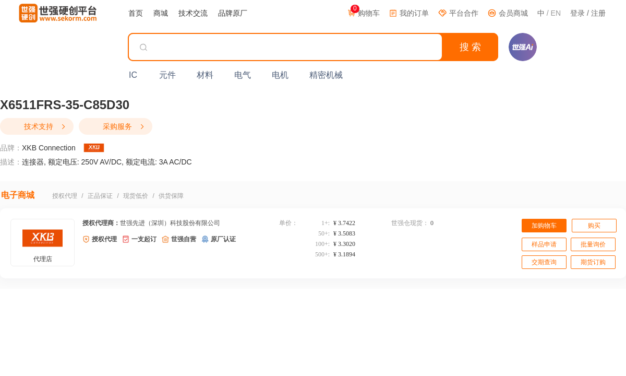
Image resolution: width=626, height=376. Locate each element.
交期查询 (544, 262)
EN (556, 13)
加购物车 (544, 225)
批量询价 (593, 244)
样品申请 (544, 244)
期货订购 (593, 262)
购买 (594, 225)
